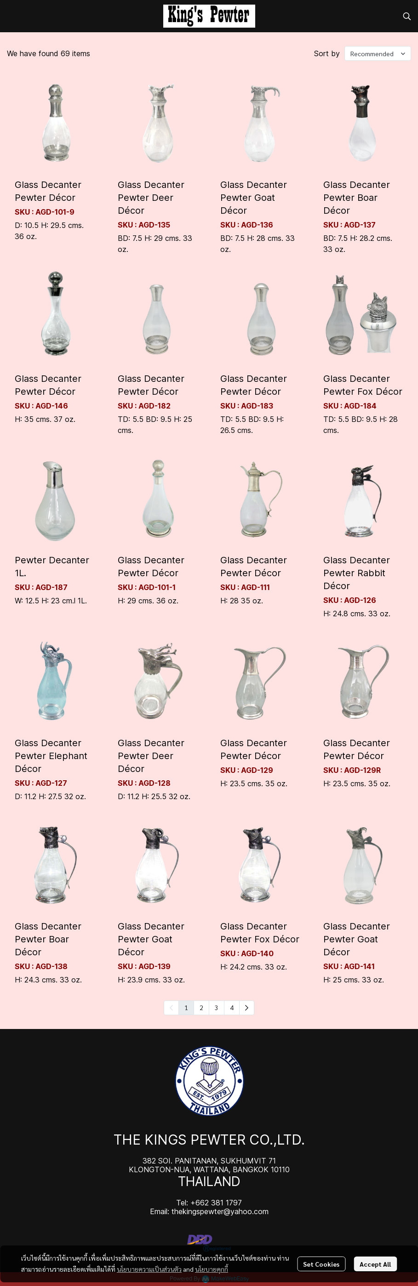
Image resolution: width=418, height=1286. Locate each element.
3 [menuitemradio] (216, 1007)
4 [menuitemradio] (232, 1007)
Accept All (375, 1264)
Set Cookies (321, 1264)
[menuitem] (246, 1007)
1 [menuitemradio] (186, 1007)
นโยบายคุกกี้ (211, 1269)
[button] (407, 16)
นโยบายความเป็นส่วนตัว (149, 1269)
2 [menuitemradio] (201, 1007)
